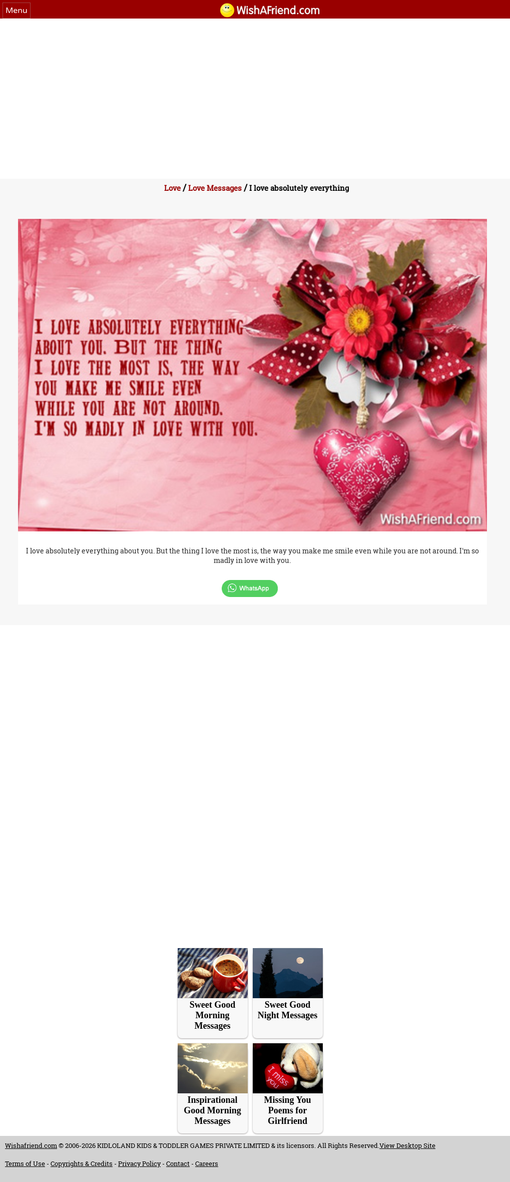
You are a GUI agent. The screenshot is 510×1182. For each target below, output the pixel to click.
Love (172, 188)
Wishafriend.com (31, 1145)
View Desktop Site (407, 1145)
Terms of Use (25, 1163)
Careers (206, 1163)
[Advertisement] (255, 94)
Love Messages (215, 188)
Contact (178, 1163)
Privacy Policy (139, 1163)
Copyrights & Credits (82, 1163)
